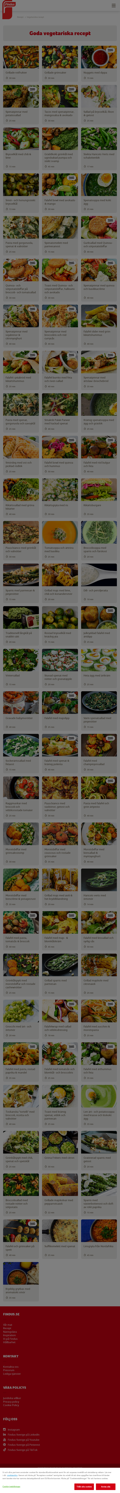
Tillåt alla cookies (84, 1487)
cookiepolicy (12, 1475)
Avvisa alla (105, 1487)
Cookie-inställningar (11, 1486)
